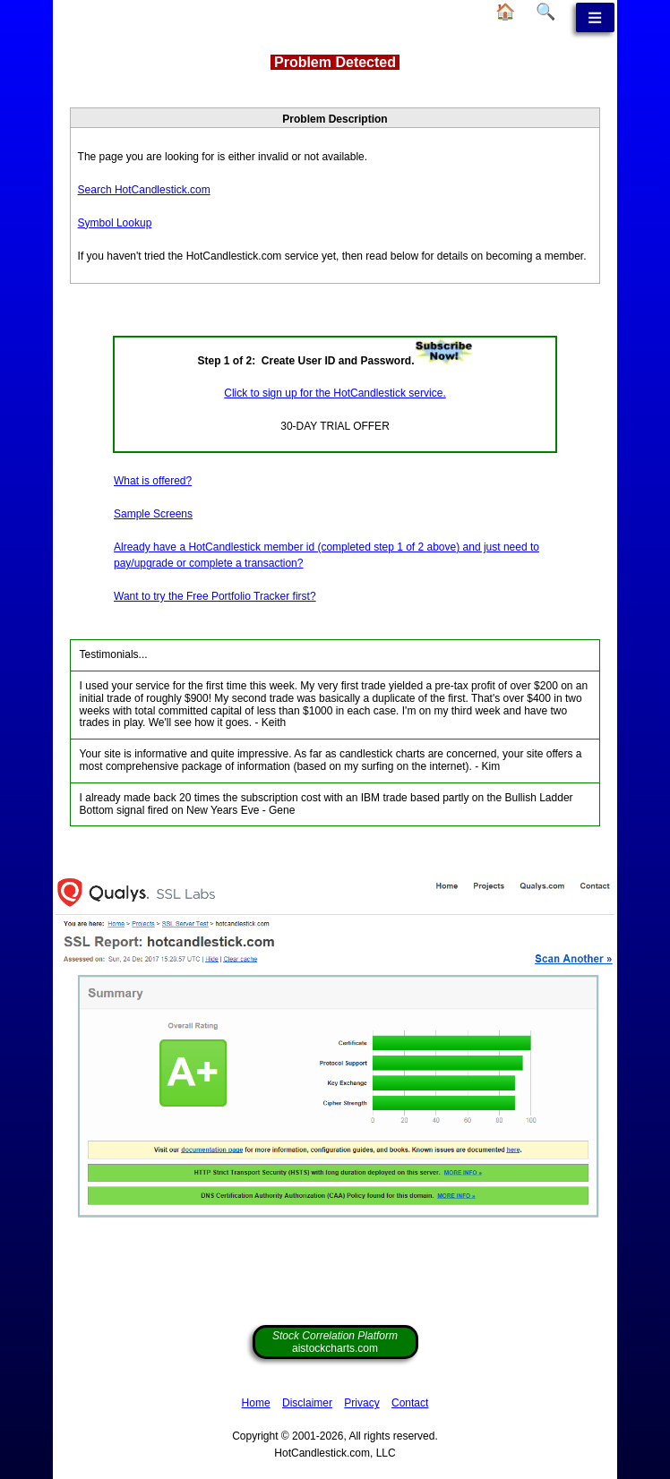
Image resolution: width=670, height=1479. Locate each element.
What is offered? (153, 480)
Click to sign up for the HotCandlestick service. (334, 393)
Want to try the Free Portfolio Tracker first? (215, 596)
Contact (409, 1403)
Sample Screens (153, 514)
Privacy (361, 1403)
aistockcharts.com (335, 1342)
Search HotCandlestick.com (144, 190)
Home (256, 1403)
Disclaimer (307, 1403)
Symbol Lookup (115, 223)
